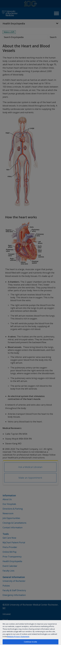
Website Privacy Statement (18, 636)
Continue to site (30, 642)
